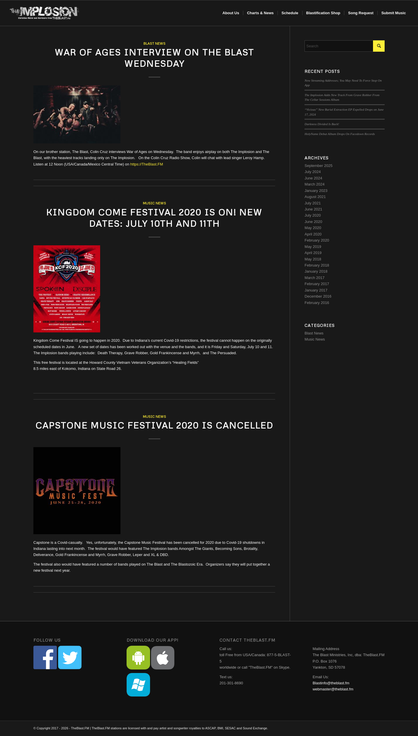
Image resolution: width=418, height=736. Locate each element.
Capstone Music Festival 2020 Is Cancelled (154, 425)
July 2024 (313, 172)
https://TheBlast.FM (146, 164)
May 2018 (313, 259)
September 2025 (318, 165)
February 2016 (317, 302)
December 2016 (318, 296)
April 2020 (313, 234)
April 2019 (313, 253)
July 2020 (313, 215)
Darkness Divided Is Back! (322, 124)
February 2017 (317, 284)
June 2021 (313, 209)
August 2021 (315, 197)
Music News (154, 203)
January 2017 (316, 290)
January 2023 (316, 190)
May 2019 (313, 246)
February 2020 (317, 240)
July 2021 (313, 203)
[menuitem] (231, 13)
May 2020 (313, 228)
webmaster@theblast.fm (333, 689)
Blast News (154, 43)
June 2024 (313, 178)
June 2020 (313, 221)
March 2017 (315, 278)
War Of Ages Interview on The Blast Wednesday (154, 58)
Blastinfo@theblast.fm (331, 683)
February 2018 (317, 265)
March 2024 (315, 184)
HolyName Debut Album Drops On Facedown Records (340, 134)
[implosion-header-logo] (44, 13)
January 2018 (316, 271)
